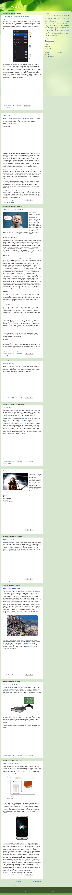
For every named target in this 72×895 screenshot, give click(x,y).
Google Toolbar (56, 30)
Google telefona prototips (10, 763)
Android (9, 877)
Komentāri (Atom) (11, 884)
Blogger (65, 15)
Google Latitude (64, 23)
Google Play (59, 27)
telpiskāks (25, 643)
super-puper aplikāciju (23, 118)
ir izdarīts (10, 646)
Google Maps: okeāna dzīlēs (11, 588)
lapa (16, 174)
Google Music (51, 27)
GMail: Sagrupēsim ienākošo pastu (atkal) (16, 17)
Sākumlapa (17, 881)
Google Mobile (10, 202)
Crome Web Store (65, 17)
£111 (47, 54)
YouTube (54, 33)
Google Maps (10, 581)
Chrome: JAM (7, 407)
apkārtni (11, 547)
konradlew (43, 891)
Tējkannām (56, 35)
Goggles (61, 18)
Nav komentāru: (19, 200)
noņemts (5, 768)
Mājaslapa (47, 46)
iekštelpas (9, 645)
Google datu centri (8, 539)
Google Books (55, 20)
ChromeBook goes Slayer (11, 471)
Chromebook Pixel (8, 363)
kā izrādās (12, 687)
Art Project (59, 15)
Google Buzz (64, 20)
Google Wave (65, 32)
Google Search (50, 29)
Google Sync (66, 29)
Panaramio (60, 33)
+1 (45, 15)
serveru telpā (32, 547)
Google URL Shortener (65, 30)
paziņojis (36, 219)
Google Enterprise (55, 23)
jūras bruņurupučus (28, 646)
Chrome (9, 463)
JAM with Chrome (7, 420)
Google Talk (49, 30)
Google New (48, 48)
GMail (8, 107)
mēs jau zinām (12, 689)
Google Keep (7, 115)
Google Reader (10, 355)
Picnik (51, 35)
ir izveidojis (24, 418)
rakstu (36, 549)
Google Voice (49, 32)
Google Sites (60, 29)
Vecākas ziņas (36, 881)
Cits (59, 17)
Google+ (47, 33)
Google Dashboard (59, 21)
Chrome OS (10, 400)
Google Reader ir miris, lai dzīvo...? (14, 209)
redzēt (4, 546)
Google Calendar (48, 21)
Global (48, 18)
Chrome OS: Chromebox (10, 684)
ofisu (15, 547)
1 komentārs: (19, 105)
